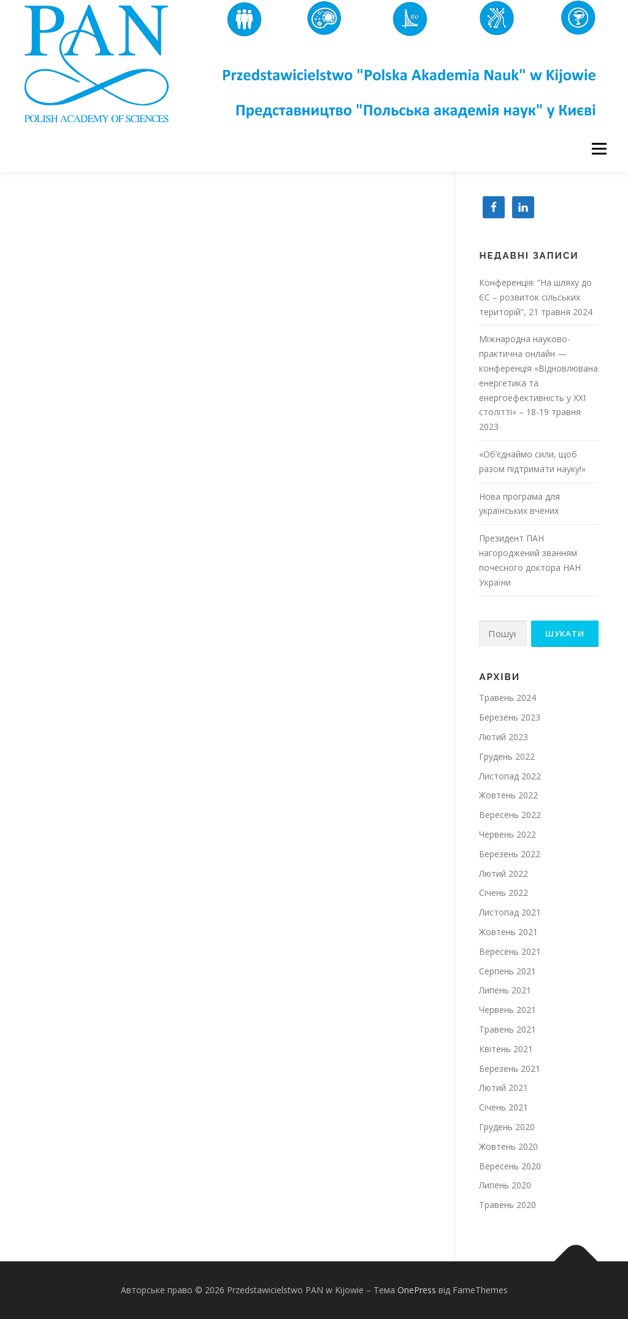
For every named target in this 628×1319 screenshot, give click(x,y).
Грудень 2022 (507, 756)
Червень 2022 (507, 834)
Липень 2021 (505, 990)
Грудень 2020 (507, 1127)
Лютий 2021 (503, 1087)
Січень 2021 (503, 1107)
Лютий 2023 (503, 737)
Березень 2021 (509, 1068)
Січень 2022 (503, 892)
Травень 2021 (507, 1029)
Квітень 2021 (506, 1049)
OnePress (416, 1290)
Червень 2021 (507, 1009)
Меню (599, 149)
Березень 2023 (509, 717)
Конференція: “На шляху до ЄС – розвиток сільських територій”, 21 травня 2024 (535, 297)
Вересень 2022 (510, 814)
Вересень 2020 (510, 1166)
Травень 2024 (507, 697)
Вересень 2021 (510, 951)
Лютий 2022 (503, 873)
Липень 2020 (505, 1185)
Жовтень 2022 (508, 795)
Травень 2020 (507, 1204)
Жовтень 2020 (508, 1146)
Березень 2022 (509, 854)
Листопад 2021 (510, 912)
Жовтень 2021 (508, 932)
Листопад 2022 (510, 776)
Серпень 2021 (507, 971)
